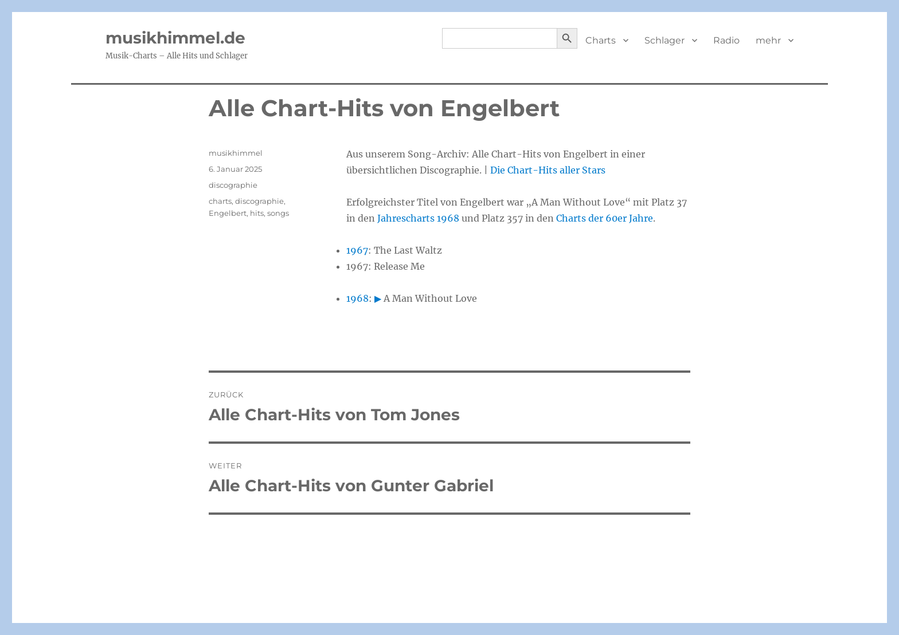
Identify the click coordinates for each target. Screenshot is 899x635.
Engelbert (228, 213)
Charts (600, 40)
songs (278, 213)
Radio (726, 40)
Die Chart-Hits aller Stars (547, 170)
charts (220, 201)
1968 (357, 298)
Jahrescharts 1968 (418, 218)
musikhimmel (236, 152)
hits (257, 213)
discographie (233, 185)
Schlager (664, 40)
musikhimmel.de (175, 38)
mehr (768, 40)
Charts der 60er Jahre (604, 218)
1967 (357, 250)
